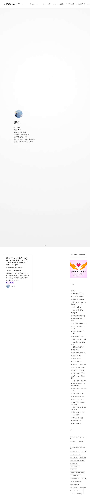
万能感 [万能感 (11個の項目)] (72, 336)
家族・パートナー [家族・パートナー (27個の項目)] (75, 264)
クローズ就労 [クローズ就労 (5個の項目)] (74, 394)
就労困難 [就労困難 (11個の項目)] (82, 340)
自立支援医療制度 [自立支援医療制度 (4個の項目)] (75, 403)
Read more (10, 92)
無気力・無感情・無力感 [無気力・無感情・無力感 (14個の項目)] (76, 315)
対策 (19, 80)
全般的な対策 (11, 77)
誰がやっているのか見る (54, 442)
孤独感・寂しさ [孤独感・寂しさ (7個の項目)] (74, 367)
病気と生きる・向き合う (12, 80)
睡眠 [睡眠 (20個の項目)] (84, 288)
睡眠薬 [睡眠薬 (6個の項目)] (72, 382)
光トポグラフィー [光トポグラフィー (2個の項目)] (75, 409)
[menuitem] (23, 4)
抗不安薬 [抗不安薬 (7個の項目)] (82, 370)
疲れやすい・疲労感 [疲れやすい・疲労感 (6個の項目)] (75, 388)
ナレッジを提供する (53, 430)
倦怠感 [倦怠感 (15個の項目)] (81, 306)
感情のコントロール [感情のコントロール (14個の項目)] (75, 312)
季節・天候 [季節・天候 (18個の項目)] (73, 297)
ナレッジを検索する (53, 428)
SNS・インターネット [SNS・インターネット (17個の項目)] (76, 300)
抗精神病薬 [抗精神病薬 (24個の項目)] (73, 273)
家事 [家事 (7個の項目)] (81, 376)
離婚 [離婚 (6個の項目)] (72, 385)
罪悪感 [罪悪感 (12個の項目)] (72, 333)
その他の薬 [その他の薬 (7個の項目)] (73, 370)
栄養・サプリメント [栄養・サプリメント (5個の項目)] (75, 397)
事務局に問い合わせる (53, 444)
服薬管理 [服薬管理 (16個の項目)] (73, 306)
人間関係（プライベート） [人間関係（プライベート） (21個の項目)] (77, 282)
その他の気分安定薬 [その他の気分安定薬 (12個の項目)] (75, 330)
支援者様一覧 (80, 4)
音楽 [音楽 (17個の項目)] (79, 303)
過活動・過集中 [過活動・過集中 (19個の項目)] (74, 294)
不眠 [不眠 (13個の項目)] (79, 324)
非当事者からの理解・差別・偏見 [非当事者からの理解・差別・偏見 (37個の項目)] (77, 258)
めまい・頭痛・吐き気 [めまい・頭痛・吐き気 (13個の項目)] (76, 321)
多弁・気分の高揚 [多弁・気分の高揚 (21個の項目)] (75, 285)
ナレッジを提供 (58, 4)
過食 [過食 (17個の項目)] (72, 303)
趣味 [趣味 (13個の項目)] (72, 324)
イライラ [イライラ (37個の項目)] (73, 254)
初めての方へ (33, 4)
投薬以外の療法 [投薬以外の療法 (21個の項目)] (74, 288)
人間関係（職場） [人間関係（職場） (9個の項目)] (75, 355)
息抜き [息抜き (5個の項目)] (83, 391)
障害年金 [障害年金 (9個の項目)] (83, 352)
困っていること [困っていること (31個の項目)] (74, 261)
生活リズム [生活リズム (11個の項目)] (81, 336)
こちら (32, 475)
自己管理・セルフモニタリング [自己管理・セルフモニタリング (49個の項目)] (77, 247)
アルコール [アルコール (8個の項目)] (73, 364)
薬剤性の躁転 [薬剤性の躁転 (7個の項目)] (74, 373)
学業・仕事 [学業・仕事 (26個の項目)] (73, 267)
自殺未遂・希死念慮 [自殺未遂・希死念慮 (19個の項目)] (75, 291)
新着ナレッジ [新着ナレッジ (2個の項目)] (74, 406)
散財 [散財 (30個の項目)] (84, 261)
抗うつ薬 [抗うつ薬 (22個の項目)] (73, 279)
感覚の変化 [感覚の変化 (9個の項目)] (73, 349)
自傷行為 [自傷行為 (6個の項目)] (73, 379)
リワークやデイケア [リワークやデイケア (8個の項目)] (75, 361)
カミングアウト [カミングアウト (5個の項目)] (74, 391)
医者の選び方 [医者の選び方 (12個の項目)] (82, 333)
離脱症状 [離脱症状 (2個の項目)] (73, 412)
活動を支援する (51, 435)
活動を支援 (69, 4)
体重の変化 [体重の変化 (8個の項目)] (73, 358)
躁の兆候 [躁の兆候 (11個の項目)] (73, 340)
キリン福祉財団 (29, 454)
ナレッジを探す (45, 4)
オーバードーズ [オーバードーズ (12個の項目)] (74, 327)
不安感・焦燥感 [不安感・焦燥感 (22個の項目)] (74, 276)
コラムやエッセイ (19, 77)
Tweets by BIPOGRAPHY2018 (77, 427)
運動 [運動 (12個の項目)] (84, 327)
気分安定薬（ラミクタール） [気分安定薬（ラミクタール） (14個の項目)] (77, 318)
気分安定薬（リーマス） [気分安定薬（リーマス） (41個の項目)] (76, 251)
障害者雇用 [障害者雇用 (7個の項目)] (73, 376)
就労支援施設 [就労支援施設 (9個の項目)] (74, 352)
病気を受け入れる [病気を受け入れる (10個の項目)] (75, 346)
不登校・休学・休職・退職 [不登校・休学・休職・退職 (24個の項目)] (77, 270)
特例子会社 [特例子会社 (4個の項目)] (73, 400)
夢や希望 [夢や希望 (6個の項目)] (81, 379)
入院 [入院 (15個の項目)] (72, 309)
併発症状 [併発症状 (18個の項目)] (83, 297)
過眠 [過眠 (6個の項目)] (79, 382)
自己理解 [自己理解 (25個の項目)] (83, 267)
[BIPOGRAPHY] (11, 4)
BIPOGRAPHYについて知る (55, 432)
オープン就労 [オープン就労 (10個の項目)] (74, 343)
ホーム (23, 4)
